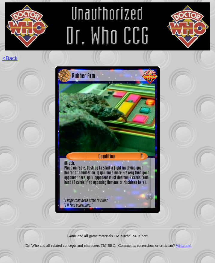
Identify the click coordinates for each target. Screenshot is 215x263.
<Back (10, 58)
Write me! (184, 245)
